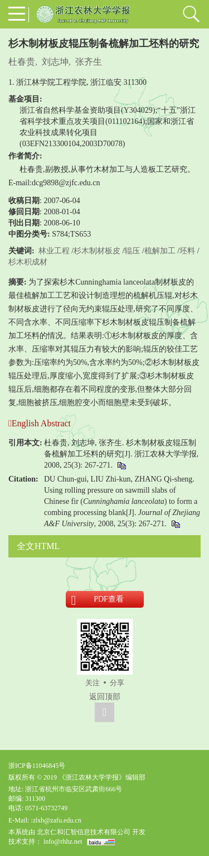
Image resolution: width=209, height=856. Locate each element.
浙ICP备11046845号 (36, 766)
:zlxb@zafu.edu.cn (56, 820)
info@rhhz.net (62, 841)
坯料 (187, 251)
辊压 (132, 251)
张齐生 (88, 61)
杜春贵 (21, 61)
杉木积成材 (27, 262)
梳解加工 (160, 251)
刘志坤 (55, 61)
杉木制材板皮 (97, 251)
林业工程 (54, 251)
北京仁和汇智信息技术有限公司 (83, 832)
